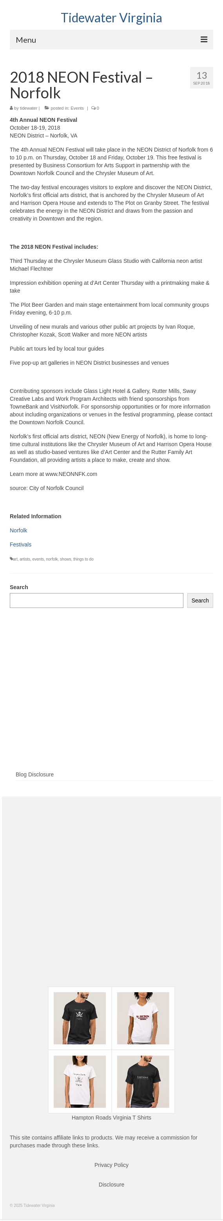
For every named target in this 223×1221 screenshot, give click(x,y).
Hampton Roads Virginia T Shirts (111, 1117)
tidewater (29, 108)
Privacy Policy (111, 1165)
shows (65, 559)
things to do (83, 559)
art (15, 559)
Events (77, 108)
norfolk (52, 559)
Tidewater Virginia (111, 17)
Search (19, 587)
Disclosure (111, 1184)
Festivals (20, 544)
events (38, 559)
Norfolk (18, 530)
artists (25, 559)
